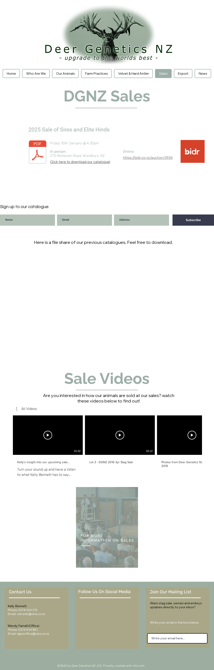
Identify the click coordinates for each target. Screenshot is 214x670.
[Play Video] (47, 435)
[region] (107, 527)
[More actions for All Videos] (26, 409)
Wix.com (139, 665)
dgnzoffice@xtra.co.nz (33, 634)
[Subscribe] (193, 220)
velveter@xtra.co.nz (31, 614)
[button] (26, 409)
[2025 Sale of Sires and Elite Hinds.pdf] (37, 152)
